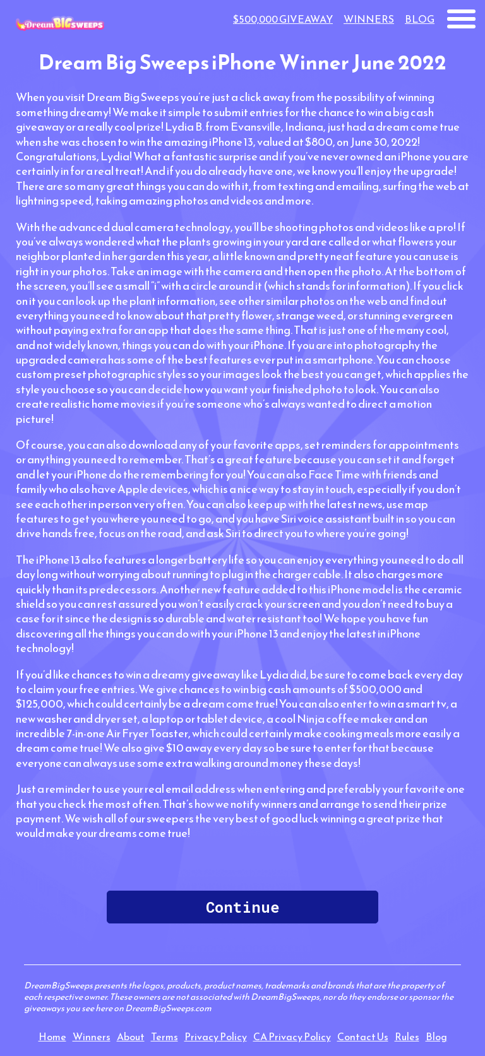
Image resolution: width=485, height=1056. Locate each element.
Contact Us (362, 1036)
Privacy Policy (215, 1036)
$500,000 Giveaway (283, 19)
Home (52, 1036)
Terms (164, 1036)
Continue (242, 907)
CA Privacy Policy (292, 1036)
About (131, 1036)
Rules (407, 1036)
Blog (419, 19)
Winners (369, 19)
